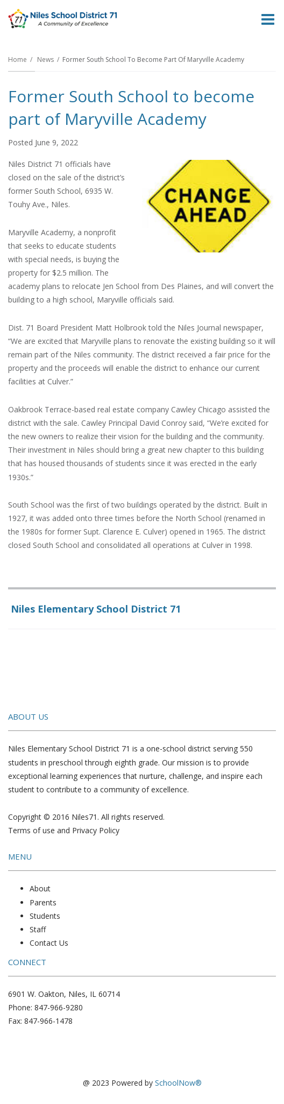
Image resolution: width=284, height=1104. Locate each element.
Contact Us (49, 943)
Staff (38, 929)
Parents (43, 902)
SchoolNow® (178, 1083)
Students (45, 916)
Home (17, 59)
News (45, 59)
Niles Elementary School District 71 (96, 608)
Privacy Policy (95, 830)
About (40, 888)
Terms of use (31, 830)
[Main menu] (268, 19)
